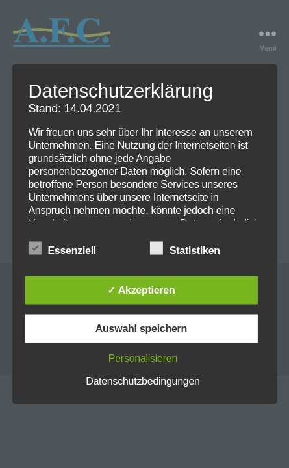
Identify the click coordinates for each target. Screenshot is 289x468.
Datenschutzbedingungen (143, 381)
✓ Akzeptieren (141, 290)
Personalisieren (142, 358)
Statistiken (192, 249)
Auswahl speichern (141, 328)
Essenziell (69, 249)
